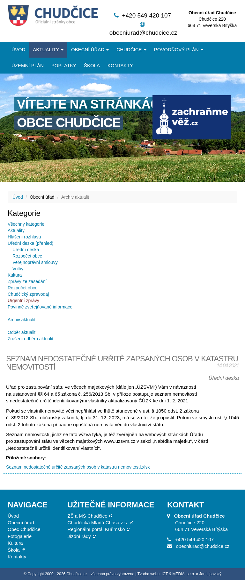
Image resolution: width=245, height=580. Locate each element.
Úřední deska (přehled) (30, 243)
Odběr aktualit (21, 332)
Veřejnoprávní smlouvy (35, 262)
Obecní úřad (90, 49)
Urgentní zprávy (23, 300)
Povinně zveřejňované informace (40, 306)
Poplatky (63, 65)
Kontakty (120, 65)
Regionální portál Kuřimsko (96, 529)
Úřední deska (25, 249)
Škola (92, 65)
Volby (17, 268)
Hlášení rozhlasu (24, 236)
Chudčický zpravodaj (28, 294)
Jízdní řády (79, 536)
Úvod (18, 49)
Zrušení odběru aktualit (30, 338)
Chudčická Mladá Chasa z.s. (98, 522)
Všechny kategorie (26, 224)
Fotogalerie (20, 536)
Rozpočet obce (27, 255)
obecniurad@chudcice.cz (143, 32)
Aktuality (48, 49)
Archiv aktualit (21, 319)
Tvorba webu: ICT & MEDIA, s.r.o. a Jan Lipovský (179, 574)
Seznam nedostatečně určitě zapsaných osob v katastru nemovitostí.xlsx (78, 467)
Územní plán (27, 65)
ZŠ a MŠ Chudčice (88, 516)
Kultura (15, 275)
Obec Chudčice (24, 529)
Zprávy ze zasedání (27, 281)
